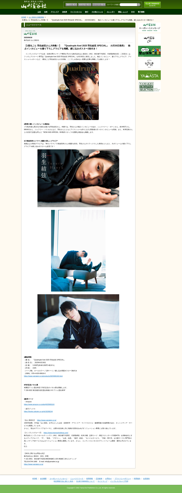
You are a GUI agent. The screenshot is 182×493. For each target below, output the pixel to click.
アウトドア (55, 12)
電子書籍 (141, 12)
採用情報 (89, 479)
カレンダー (111, 12)
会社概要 (43, 479)
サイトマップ (102, 481)
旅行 (86, 12)
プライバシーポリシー (123, 479)
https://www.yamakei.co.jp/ (46, 420)
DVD (133, 12)
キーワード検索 (113, 5)
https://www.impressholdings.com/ (56, 433)
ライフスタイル (76, 12)
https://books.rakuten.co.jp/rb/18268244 (38, 411)
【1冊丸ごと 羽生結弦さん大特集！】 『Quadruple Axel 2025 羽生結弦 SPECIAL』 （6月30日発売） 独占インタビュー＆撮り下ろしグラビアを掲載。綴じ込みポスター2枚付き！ (87, 20)
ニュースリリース (76, 479)
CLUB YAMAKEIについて (152, 5)
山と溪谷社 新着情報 (36, 17)
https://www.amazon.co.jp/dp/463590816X (39, 404)
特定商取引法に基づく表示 (63, 481)
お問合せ (108, 479)
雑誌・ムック (123, 12)
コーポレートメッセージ (58, 479)
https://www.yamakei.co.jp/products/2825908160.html (43, 376)
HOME (23, 17)
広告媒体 (99, 479)
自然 (45, 12)
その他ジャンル (97, 12)
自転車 (64, 12)
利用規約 (137, 479)
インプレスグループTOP (119, 481)
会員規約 (146, 479)
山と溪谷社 (33, 4)
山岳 (39, 12)
